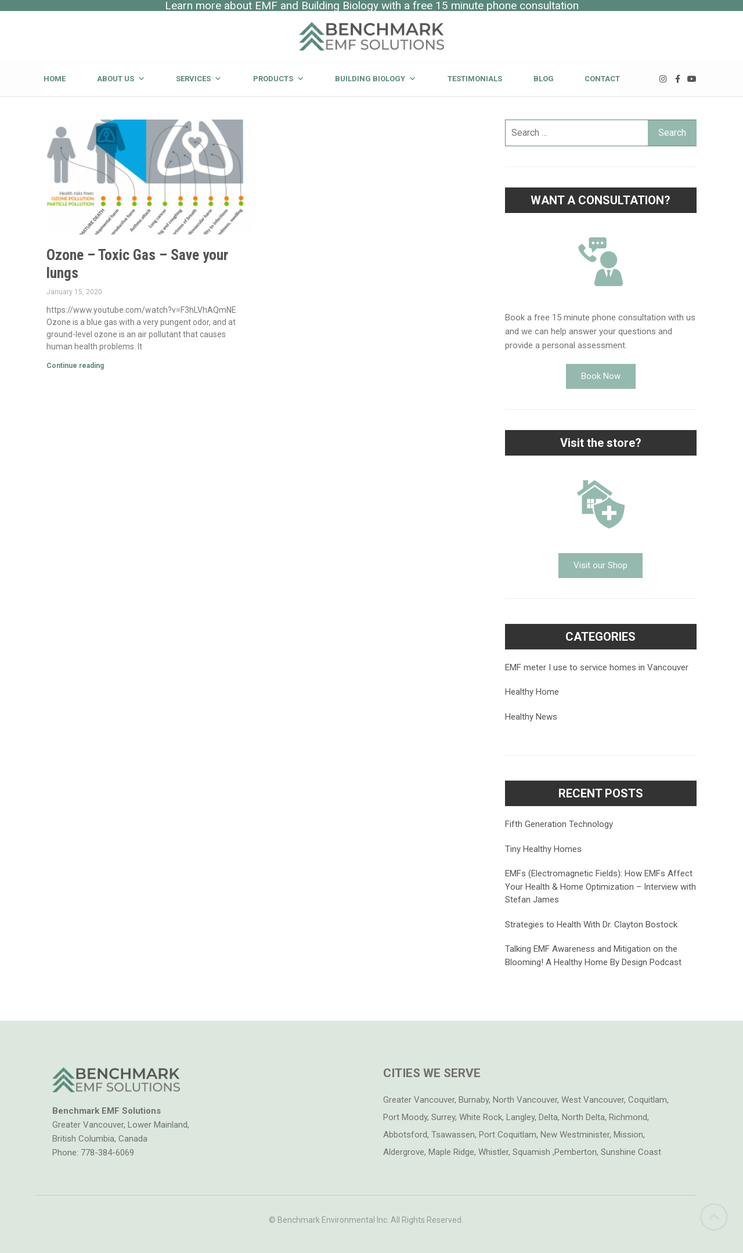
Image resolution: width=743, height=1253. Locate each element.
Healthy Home (532, 692)
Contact (602, 78)
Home (55, 78)
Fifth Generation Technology (559, 824)
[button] (601, 376)
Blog (543, 78)
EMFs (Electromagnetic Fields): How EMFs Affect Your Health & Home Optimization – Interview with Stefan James (600, 886)
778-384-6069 (107, 1152)
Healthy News (531, 717)
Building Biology (375, 78)
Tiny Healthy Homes (543, 849)
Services (199, 78)
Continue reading (75, 366)
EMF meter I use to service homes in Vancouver (596, 667)
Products (278, 78)
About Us (121, 78)
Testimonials (475, 78)
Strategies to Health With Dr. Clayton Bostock (591, 924)
